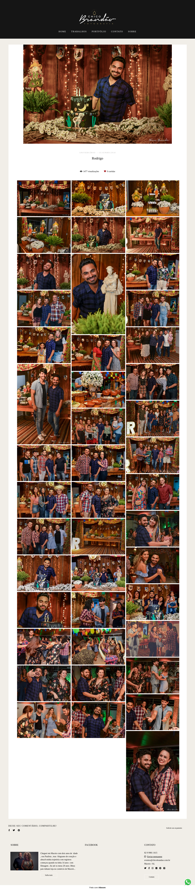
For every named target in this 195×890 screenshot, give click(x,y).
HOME (62, 31)
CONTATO (117, 31)
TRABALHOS (79, 31)
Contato (151, 877)
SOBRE (132, 31)
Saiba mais (49, 875)
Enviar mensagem (154, 857)
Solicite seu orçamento (174, 828)
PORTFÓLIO (99, 31)
